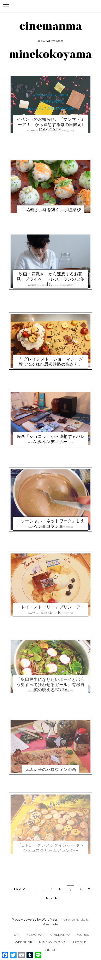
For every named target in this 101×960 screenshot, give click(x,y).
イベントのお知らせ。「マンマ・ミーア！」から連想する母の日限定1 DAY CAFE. (51, 119)
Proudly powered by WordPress (35, 919)
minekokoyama (48, 128)
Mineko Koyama (52, 942)
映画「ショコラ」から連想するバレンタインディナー (51, 434)
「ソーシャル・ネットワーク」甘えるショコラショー (51, 518)
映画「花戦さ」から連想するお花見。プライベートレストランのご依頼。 (51, 274)
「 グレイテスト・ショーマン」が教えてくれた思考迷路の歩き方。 (50, 357)
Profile (79, 942)
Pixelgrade (50, 924)
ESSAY (31, 208)
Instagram (34, 935)
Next (50, 898)
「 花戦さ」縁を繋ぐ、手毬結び (50, 204)
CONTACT (50, 950)
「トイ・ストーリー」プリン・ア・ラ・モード (51, 604)
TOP (15, 935)
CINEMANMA (60, 935)
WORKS (31, 128)
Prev (20, 889)
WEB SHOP (23, 942)
